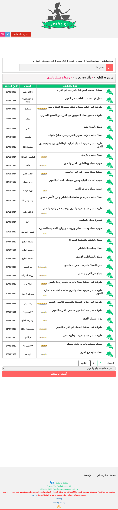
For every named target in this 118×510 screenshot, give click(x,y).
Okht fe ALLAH (28, 329)
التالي (84, 363)
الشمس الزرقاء (28, 157)
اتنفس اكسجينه (28, 232)
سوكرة (28, 109)
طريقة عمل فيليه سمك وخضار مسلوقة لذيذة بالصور (74, 106)
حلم (28, 128)
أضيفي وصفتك (59, 373)
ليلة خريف (28, 304)
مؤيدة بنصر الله (28, 200)
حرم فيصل (28, 182)
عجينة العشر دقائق (106, 475)
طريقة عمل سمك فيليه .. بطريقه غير (82, 335)
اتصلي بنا (36, 61)
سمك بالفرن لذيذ (93, 126)
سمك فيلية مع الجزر (91, 352)
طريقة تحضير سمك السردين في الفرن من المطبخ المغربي (71, 115)
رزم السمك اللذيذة (92, 318)
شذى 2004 (28, 147)
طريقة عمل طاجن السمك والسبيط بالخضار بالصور (75, 301)
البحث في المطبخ (76, 61)
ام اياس (27, 337)
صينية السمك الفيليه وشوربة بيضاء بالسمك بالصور (75, 180)
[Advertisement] (59, 48)
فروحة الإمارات (27, 275)
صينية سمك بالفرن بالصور (88, 188)
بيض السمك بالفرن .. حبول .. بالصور (83, 265)
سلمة (28, 165)
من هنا (34, 495)
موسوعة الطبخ (104, 77)
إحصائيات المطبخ (92, 61)
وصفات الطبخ (107, 61)
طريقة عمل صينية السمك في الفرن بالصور (79, 327)
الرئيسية (88, 475)
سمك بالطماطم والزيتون (89, 256)
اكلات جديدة (61, 61)
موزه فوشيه (28, 190)
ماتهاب (28, 137)
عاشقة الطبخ (28, 242)
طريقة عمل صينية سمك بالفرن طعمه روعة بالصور (75, 282)
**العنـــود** (28, 312)
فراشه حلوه (28, 212)
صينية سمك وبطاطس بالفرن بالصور (83, 163)
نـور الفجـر (28, 267)
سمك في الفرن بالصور (90, 273)
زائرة (28, 222)
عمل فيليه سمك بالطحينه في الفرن (83, 98)
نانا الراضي (28, 92)
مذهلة (27, 119)
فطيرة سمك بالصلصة (90, 220)
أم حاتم (28, 354)
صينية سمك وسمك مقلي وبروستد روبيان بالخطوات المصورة (70, 228)
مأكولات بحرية (83, 77)
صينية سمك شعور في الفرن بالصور (83, 171)
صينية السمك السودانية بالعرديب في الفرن (79, 90)
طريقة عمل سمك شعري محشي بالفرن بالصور (77, 310)
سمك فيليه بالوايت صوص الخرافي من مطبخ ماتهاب (75, 135)
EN (2, 34)
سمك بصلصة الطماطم (90, 248)
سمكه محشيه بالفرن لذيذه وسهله (84, 344)
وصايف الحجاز (28, 294)
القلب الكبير (28, 174)
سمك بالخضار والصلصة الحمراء (85, 239)
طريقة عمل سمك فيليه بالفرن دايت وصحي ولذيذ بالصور (72, 208)
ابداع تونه (28, 284)
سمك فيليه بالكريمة (91, 155)
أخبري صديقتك (48, 61)
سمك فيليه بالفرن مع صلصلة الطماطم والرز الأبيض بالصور (71, 197)
